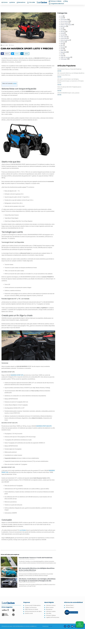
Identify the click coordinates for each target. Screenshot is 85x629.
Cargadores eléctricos (56, 3)
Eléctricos (63, 26)
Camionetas (63, 19)
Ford (61, 30)
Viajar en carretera (65, 57)
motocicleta (63, 38)
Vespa (62, 55)
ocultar (14, 83)
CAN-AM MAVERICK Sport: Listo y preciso (68, 93)
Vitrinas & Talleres (55, 1)
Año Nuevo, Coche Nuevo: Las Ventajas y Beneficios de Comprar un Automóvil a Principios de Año (37, 580)
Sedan (62, 50)
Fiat (61, 28)
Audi (61, 17)
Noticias (62, 42)
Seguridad (63, 52)
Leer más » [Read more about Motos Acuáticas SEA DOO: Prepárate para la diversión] (59, 90)
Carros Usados (64, 23)
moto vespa (63, 36)
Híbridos (62, 31)
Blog (65, 1)
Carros (5, 2)
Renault (62, 47)
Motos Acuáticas (64, 40)
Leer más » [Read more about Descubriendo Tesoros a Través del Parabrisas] (59, 70)
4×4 (61, 16)
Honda (62, 33)
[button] (5, 53)
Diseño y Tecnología (65, 24)
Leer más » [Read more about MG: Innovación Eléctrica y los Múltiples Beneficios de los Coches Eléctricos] (59, 76)
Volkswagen (63, 59)
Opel (61, 43)
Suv (61, 54)
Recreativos (21, 2)
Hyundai (62, 35)
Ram (61, 45)
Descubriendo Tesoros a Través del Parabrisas (35, 558)
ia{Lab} (50, 626)
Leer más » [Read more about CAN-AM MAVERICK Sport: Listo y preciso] (59, 94)
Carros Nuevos (64, 21)
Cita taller (31, 2)
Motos (12, 2)
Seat (61, 48)
